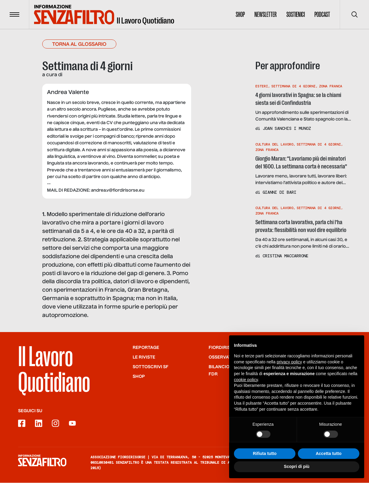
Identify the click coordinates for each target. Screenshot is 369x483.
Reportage (146, 348)
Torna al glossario (79, 44)
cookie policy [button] (246, 390)
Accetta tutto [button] (329, 464)
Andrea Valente (68, 93)
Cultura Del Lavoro (274, 144)
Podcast (322, 14)
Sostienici (295, 14)
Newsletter (265, 14)
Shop (240, 14)
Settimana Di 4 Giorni (293, 86)
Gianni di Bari (279, 192)
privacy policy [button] (289, 373)
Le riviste (144, 358)
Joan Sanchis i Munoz (287, 128)
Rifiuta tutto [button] (265, 464)
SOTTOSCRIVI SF (151, 367)
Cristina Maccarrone (285, 256)
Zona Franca (330, 86)
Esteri (261, 86)
